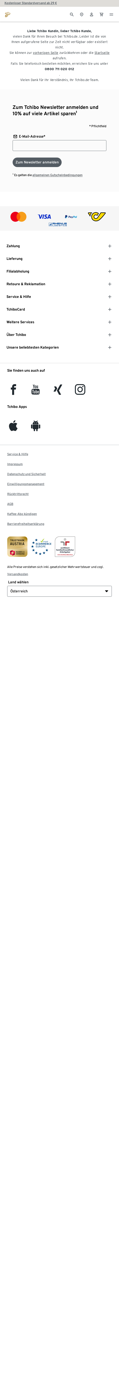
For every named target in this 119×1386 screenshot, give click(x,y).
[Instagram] (80, 392)
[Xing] (58, 392)
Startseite (102, 53)
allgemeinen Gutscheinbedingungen (57, 175)
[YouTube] (36, 392)
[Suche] (72, 14)
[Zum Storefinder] (82, 14)
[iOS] (13, 428)
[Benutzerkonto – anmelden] (92, 14)
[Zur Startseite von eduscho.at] (8, 14)
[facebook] (13, 392)
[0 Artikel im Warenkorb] (101, 14)
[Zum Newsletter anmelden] (37, 162)
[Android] (35, 428)
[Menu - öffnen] (111, 14)
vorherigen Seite (45, 53)
